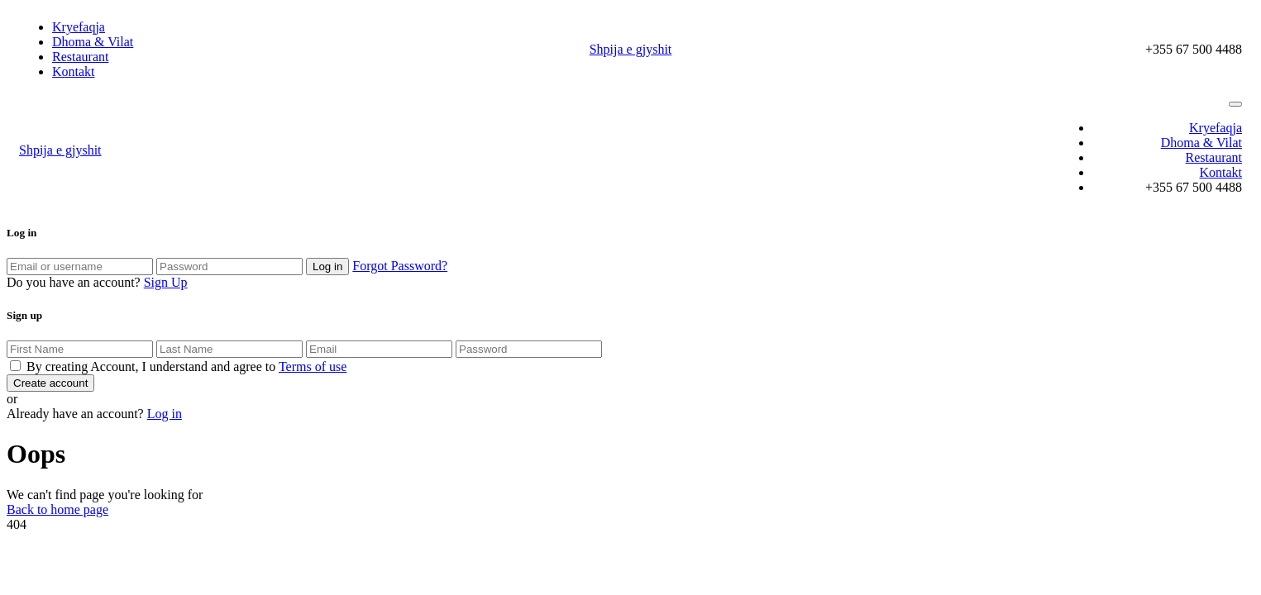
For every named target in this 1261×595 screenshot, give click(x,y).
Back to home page (57, 509)
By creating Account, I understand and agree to (186, 366)
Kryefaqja (78, 27)
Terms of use (312, 366)
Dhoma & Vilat (92, 42)
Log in (164, 414)
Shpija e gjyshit (631, 49)
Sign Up (166, 282)
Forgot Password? (399, 266)
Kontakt (73, 71)
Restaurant (80, 57)
